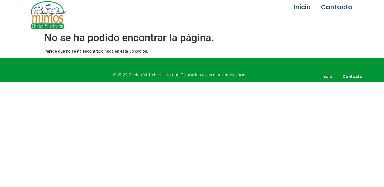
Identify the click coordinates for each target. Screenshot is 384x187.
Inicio (302, 7)
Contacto (336, 7)
